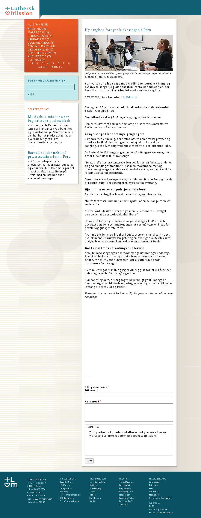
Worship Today (126, 498)
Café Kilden (95, 498)
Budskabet (124, 485)
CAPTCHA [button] (93, 427)
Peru (151, 488)
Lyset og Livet (126, 491)
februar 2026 (38, 36)
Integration (66, 488)
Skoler (92, 501)
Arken (92, 491)
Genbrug (64, 491)
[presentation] (122, 446)
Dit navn (91, 390)
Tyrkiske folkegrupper (160, 498)
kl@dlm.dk (130, 97)
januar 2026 (37, 39)
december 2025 (39, 43)
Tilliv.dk (123, 504)
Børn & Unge (66, 482)
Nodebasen (124, 494)
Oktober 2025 (38, 49)
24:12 (151, 506)
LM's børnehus (97, 482)
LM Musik (65, 485)
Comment (93, 401)
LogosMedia (125, 488)
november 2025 (39, 46)
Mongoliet (154, 494)
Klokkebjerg (95, 488)
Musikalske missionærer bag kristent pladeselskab (49, 119)
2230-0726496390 (44, 498)
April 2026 (35, 29)
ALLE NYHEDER (38, 24)
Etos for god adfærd (159, 509)
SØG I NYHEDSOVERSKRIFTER (46, 80)
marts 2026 (36, 32)
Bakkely (93, 485)
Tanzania (154, 491)
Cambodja (154, 482)
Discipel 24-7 (125, 501)
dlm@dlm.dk (34, 492)
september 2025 (40, 53)
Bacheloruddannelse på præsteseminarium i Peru (49, 155)
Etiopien (153, 485)
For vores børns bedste (160, 512)
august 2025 (37, 56)
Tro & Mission (126, 482)
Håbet (92, 494)
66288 (42, 502)
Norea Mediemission (70, 494)
